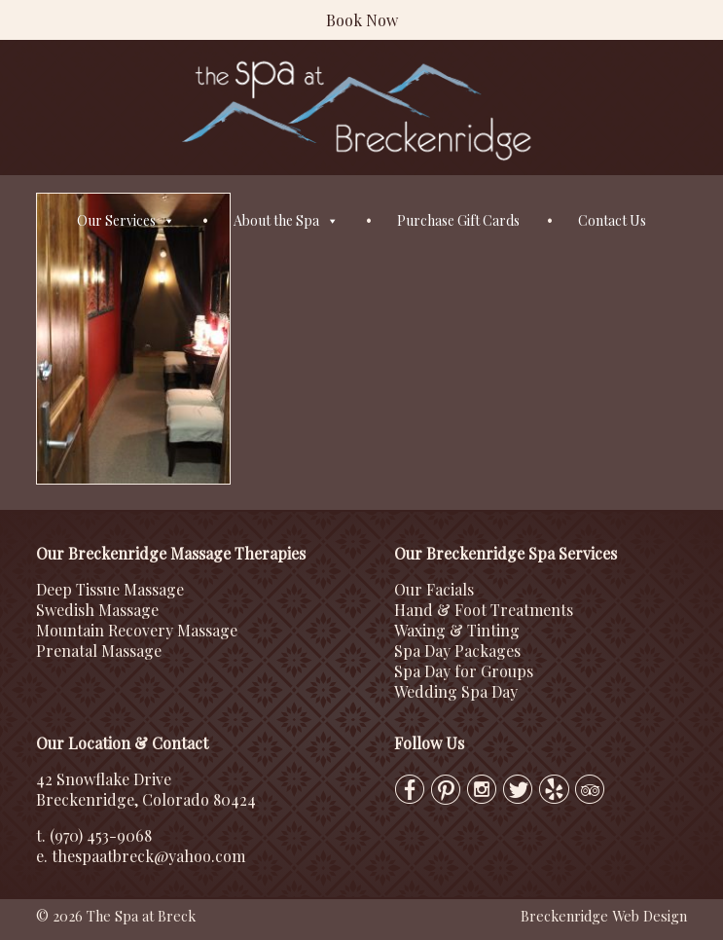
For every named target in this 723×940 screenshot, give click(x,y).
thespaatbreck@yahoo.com (148, 856)
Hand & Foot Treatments (483, 609)
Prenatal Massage (99, 650)
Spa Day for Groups (463, 671)
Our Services (126, 220)
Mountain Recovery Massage (136, 630)
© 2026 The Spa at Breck (116, 915)
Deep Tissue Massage (110, 589)
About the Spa (286, 220)
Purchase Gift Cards (458, 220)
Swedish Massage (97, 609)
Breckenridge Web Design (604, 915)
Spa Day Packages (457, 650)
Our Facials (434, 589)
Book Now (362, 20)
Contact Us (612, 220)
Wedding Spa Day (456, 691)
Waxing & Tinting (457, 630)
